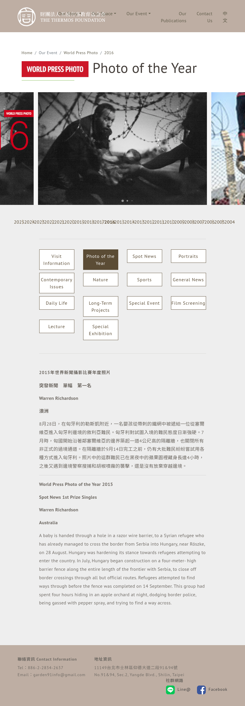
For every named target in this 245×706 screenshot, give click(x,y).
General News (188, 279)
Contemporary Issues (57, 283)
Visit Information (56, 259)
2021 (58, 222)
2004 (228, 222)
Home (27, 52)
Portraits (188, 256)
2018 (88, 222)
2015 (118, 222)
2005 (218, 222)
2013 (138, 222)
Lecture (56, 326)
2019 (78, 222)
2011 (158, 222)
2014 (128, 222)
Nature (100, 279)
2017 (98, 222)
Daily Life (56, 303)
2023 (38, 222)
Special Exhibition (100, 329)
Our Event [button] (136, 13)
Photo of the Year (100, 259)
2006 (208, 222)
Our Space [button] (102, 13)
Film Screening (188, 303)
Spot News (145, 256)
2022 (48, 222)
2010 (168, 222)
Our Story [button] (68, 13)
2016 (109, 52)
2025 (18, 222)
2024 (28, 222)
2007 (198, 222)
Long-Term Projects (100, 306)
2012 (148, 222)
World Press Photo (81, 52)
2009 (178, 222)
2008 (188, 222)
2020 (68, 222)
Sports (144, 279)
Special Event (144, 303)
